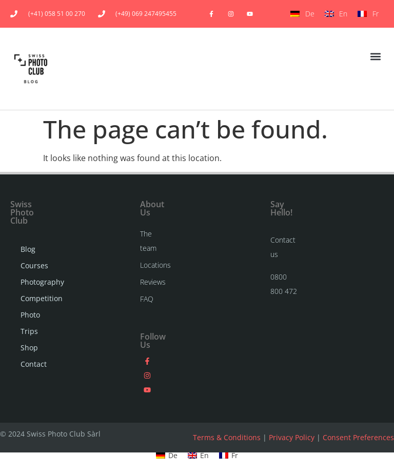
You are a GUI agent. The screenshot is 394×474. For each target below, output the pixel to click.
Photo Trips (29, 323)
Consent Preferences (358, 437)
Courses (29, 265)
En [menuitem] (343, 13)
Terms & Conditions (227, 437)
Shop (29, 347)
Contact (29, 364)
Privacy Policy (291, 437)
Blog (28, 249)
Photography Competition (29, 290)
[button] (375, 56)
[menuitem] (302, 14)
